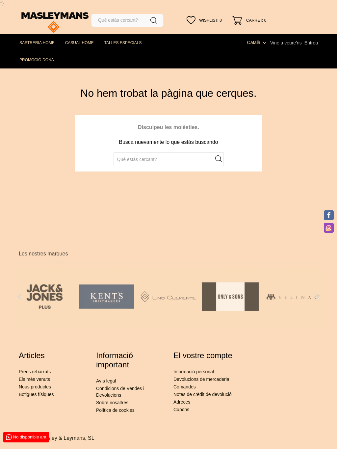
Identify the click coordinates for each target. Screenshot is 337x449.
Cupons (181, 409)
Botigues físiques (36, 394)
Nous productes (35, 386)
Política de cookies (115, 410)
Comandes (184, 386)
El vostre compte (202, 355)
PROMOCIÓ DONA (36, 60)
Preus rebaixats (35, 371)
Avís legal (106, 380)
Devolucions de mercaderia (201, 379)
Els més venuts (34, 379)
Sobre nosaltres (112, 402)
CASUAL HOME (79, 42)
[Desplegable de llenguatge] (257, 42)
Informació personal (193, 371)
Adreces (181, 402)
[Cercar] (127, 20)
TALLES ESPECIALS (123, 42)
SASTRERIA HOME (37, 42)
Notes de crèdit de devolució (202, 394)
